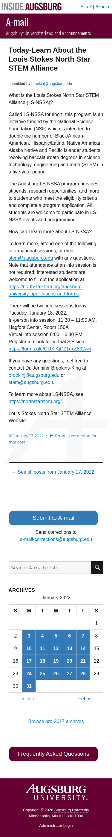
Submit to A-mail (53, 518)
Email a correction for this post (52, 438)
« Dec (27, 698)
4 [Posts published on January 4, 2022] (42, 635)
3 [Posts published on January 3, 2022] (29, 635)
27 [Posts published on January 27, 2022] (69, 673)
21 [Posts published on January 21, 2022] (83, 661)
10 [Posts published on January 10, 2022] (29, 648)
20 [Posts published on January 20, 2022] (69, 661)
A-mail (17, 21)
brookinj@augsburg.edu (51, 83)
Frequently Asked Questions (53, 754)
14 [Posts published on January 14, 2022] (83, 648)
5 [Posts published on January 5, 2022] (56, 635)
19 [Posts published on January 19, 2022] (56, 661)
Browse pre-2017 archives (56, 721)
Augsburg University (71, 810)
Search (102, 6)
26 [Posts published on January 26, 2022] (56, 673)
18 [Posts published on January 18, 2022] (42, 661)
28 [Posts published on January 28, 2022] (83, 673)
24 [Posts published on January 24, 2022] (29, 673)
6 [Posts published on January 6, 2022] (69, 635)
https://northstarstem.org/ (35, 401)
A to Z (86, 6)
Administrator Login (56, 825)
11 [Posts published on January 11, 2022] (42, 648)
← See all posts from (53, 472)
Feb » (84, 698)
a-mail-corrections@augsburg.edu (56, 539)
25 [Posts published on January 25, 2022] (42, 673)
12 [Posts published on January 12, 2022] (56, 648)
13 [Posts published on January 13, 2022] (69, 648)
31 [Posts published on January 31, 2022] (29, 686)
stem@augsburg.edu (31, 257)
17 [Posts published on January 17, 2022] (29, 661)
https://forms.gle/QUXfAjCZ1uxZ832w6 (50, 348)
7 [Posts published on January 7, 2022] (83, 635)
